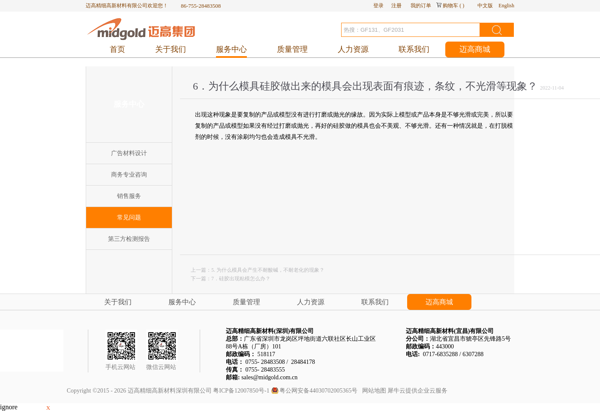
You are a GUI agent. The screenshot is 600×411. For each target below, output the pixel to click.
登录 (378, 6)
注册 (396, 6)
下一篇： (230, 279)
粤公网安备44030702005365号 (318, 390)
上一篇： (257, 270)
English (506, 6)
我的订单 (421, 6)
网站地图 (372, 390)
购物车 (450, 6)
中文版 (485, 6)
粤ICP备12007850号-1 (241, 390)
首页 (117, 49)
